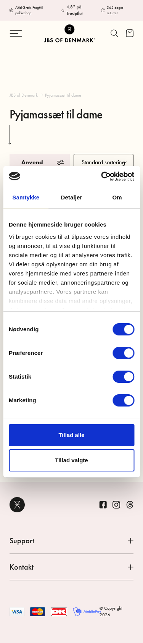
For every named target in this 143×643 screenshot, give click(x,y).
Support (71, 540)
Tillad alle (71, 435)
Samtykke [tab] (25, 197)
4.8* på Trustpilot (74, 10)
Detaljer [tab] (71, 197)
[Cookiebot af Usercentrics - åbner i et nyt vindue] (101, 176)
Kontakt (71, 567)
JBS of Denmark (24, 95)
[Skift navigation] (19, 33)
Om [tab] (117, 197)
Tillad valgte (71, 460)
